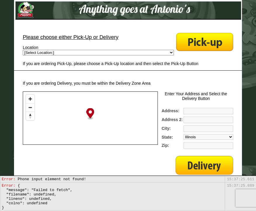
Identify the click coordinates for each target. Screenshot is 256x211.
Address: (170, 110)
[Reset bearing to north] (30, 116)
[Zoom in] (30, 99)
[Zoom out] (30, 107)
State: (167, 137)
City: (166, 128)
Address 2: (172, 119)
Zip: (165, 145)
